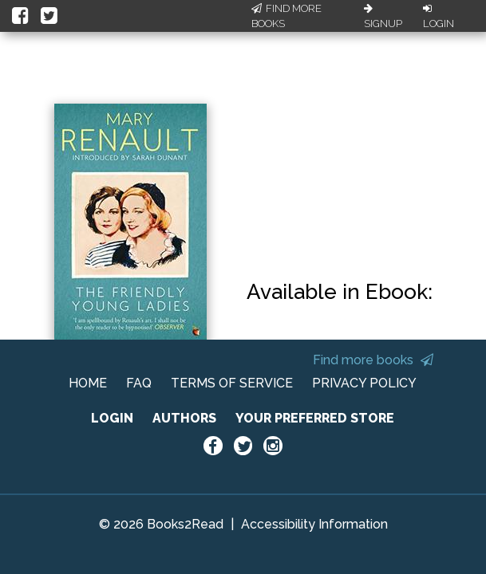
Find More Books (286, 16)
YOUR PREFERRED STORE (314, 418)
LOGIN (112, 418)
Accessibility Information (314, 524)
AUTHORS (184, 418)
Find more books (373, 360)
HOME (88, 383)
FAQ (139, 383)
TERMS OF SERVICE (232, 383)
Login (438, 16)
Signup (383, 16)
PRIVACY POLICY (364, 383)
